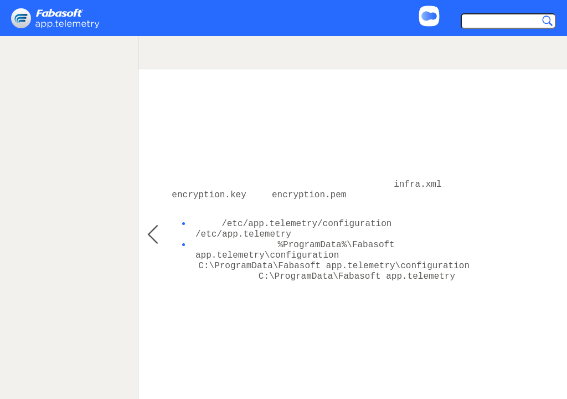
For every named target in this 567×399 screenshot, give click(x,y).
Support (467, 7)
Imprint (509, 7)
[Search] (506, 22)
